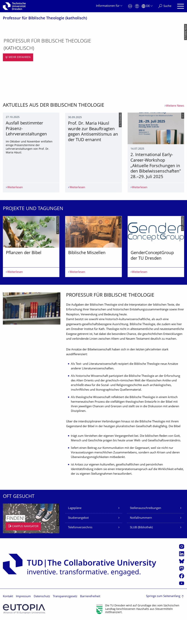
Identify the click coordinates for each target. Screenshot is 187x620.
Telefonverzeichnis (80, 527)
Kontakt (8, 596)
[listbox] (93, 246)
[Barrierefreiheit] (137, 6)
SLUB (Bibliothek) (141, 527)
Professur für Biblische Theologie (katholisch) (45, 18)
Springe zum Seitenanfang (163, 596)
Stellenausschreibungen (145, 508)
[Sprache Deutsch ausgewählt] (147, 6)
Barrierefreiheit (90, 596)
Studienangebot (78, 518)
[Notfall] (130, 6)
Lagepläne (74, 508)
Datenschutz (42, 596)
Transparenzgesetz (65, 596)
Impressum (23, 596)
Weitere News (175, 106)
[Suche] (164, 6)
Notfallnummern (141, 518)
